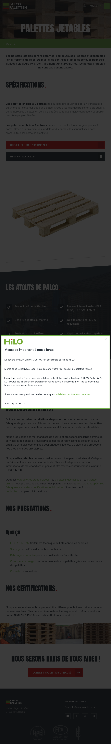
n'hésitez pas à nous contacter (73, 394)
